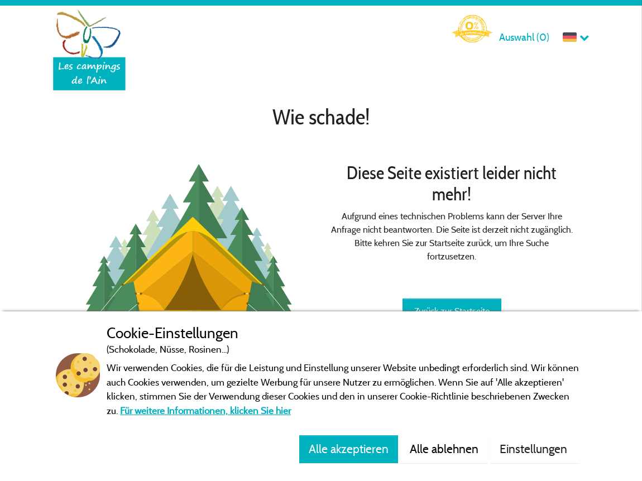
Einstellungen (535, 448)
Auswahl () (524, 37)
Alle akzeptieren (349, 448)
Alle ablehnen (444, 448)
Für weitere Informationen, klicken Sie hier (205, 410)
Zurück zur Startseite (452, 310)
